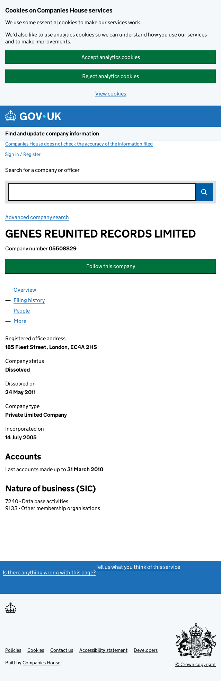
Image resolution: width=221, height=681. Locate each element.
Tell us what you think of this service (138, 567)
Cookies (35, 650)
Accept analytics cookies (110, 57)
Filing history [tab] (29, 300)
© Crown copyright (195, 664)
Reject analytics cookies (110, 76)
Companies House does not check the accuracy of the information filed (79, 144)
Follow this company (110, 266)
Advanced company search (37, 217)
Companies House (41, 662)
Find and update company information (52, 133)
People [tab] (22, 310)
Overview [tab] (25, 289)
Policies (13, 650)
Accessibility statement (103, 650)
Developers (146, 650)
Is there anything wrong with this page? (49, 572)
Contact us (61, 650)
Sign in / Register (23, 154)
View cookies (110, 93)
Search (204, 192)
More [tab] (20, 321)
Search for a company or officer (42, 170)
